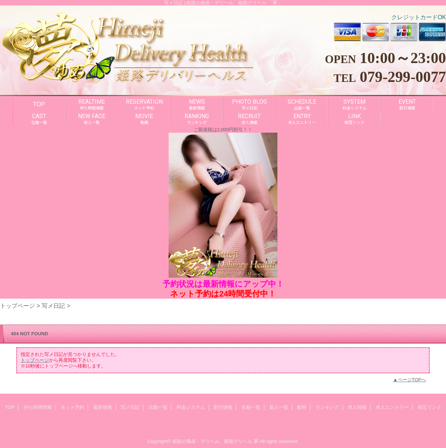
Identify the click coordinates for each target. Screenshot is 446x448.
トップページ (17, 305)
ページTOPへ (412, 379)
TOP (39, 104)
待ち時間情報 (38, 407)
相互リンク (429, 407)
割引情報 (223, 407)
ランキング (327, 407)
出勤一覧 (158, 407)
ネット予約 (72, 407)
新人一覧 (278, 407)
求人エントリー (392, 407)
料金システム (191, 407)
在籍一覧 (250, 407)
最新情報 (102, 407)
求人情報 (357, 407)
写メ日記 (53, 305)
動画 (301, 407)
